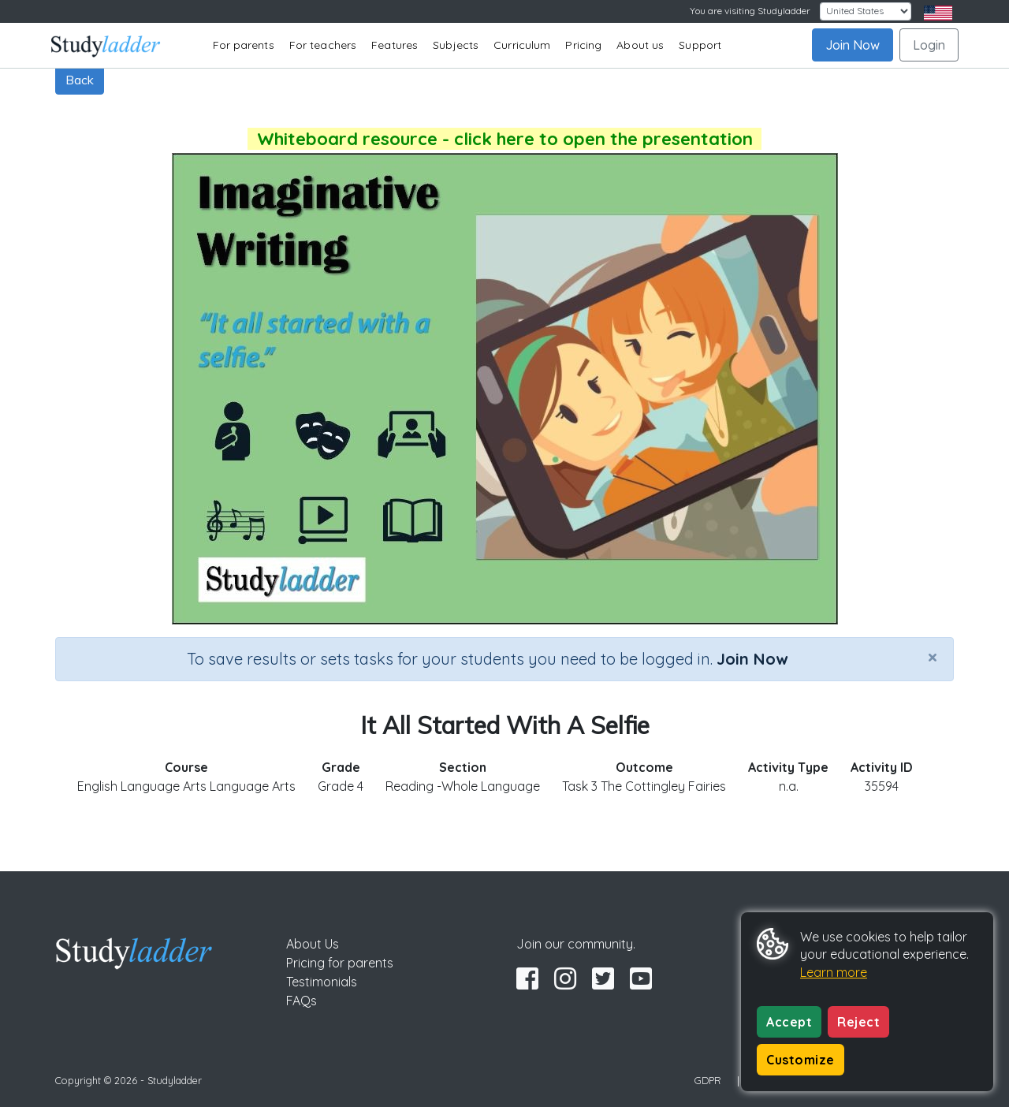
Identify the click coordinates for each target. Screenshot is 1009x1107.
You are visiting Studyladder (750, 11)
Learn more (833, 972)
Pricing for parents (339, 963)
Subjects (455, 45)
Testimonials (321, 982)
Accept (789, 1022)
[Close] (932, 657)
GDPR (707, 1080)
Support (700, 45)
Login (929, 45)
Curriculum (521, 45)
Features (394, 45)
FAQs (301, 1000)
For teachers (322, 45)
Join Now (852, 45)
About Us (312, 944)
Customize (800, 1060)
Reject (858, 1022)
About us (640, 45)
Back (79, 80)
